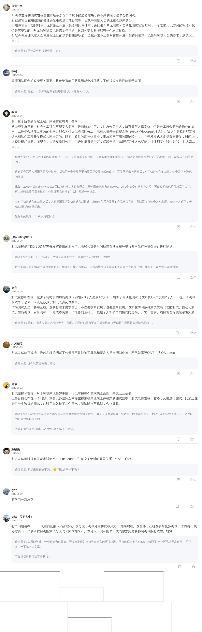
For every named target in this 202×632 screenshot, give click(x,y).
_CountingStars (21, 237)
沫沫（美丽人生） (22, 516)
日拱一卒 (16, 5)
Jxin (14, 112)
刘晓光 (15, 449)
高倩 (14, 384)
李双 (14, 490)
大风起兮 (16, 343)
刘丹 (14, 287)
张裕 (14, 71)
